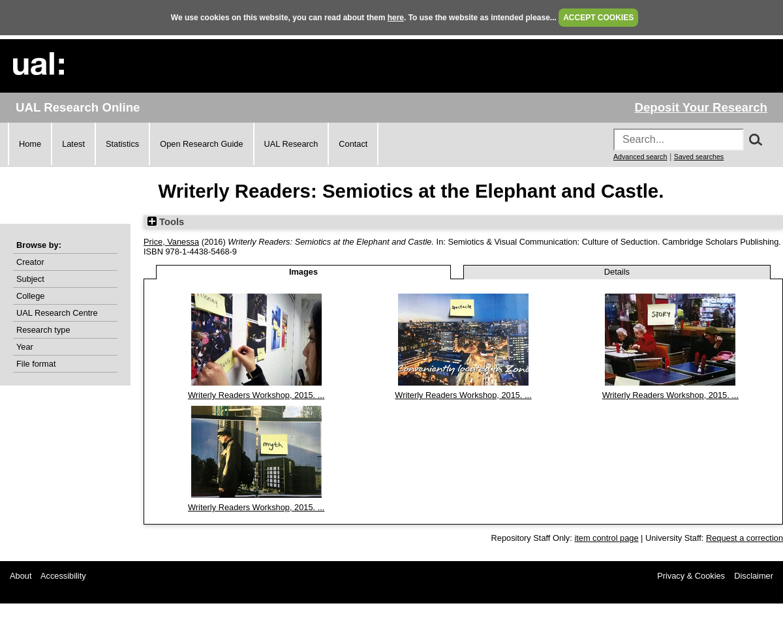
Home (30, 144)
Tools (165, 222)
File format (35, 364)
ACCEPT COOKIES (598, 17)
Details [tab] (617, 272)
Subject (30, 279)
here (396, 17)
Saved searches (699, 156)
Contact (353, 144)
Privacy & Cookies (691, 576)
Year (24, 347)
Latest (73, 144)
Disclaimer (753, 576)
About (20, 576)
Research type (43, 330)
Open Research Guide (201, 144)
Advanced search (640, 156)
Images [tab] (303, 272)
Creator (30, 262)
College (30, 296)
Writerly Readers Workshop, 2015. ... (256, 395)
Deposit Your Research (700, 107)
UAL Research (291, 144)
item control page (606, 538)
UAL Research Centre (57, 313)
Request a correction (744, 538)
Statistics (122, 144)
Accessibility (63, 576)
